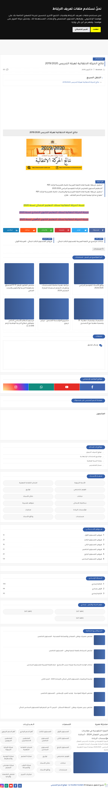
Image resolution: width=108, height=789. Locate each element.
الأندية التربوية (79, 483)
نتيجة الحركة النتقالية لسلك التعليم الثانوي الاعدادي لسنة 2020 (54, 212)
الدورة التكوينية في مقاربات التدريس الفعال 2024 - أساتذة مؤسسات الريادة (93, 734)
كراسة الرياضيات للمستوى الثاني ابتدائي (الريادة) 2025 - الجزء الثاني (66, 679)
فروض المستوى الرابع (93, 554)
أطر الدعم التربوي (8, 732)
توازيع (28, 490)
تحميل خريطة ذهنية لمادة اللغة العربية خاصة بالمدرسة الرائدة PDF (74, 185)
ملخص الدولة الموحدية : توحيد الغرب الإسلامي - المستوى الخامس (66, 693)
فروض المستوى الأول (93, 535)
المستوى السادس (45, 749)
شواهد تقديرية (28, 503)
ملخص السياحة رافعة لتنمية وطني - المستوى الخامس (70, 651)
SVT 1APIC (80, 612)
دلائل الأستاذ (28, 496)
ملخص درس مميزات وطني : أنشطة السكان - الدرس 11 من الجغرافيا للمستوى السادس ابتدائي (55, 708)
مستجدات (99, 59)
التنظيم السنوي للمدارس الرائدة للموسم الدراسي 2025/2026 (77, 189)
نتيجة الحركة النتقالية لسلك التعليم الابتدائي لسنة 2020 (54, 205)
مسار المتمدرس (95, 465)
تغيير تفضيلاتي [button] (81, 30)
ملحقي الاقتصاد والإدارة (8, 776)
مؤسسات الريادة (79, 510)
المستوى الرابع (63, 748)
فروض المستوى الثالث (93, 540)
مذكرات (28, 510)
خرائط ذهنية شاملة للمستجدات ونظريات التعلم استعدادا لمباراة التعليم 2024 (55, 288)
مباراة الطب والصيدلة (26, 767)
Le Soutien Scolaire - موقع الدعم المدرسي (67, 785)
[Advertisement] (54, 107)
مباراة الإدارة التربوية (8, 749)
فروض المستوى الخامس (92, 549)
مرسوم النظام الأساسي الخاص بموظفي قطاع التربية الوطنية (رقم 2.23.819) (19, 323)
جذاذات (80, 496)
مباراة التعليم (26, 757)
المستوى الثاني (63, 739)
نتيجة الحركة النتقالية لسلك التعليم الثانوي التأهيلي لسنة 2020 (54, 219)
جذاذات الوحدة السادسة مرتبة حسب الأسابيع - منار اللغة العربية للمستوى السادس (59, 665)
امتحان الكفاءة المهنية (28, 483)
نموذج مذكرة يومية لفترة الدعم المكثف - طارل (83, 195)
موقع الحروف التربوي (94, 452)
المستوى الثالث (45, 732)
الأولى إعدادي (97, 589)
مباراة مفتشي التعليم (8, 767)
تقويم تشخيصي (80, 490)
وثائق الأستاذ (28, 517)
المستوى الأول (63, 732)
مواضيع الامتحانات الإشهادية (91, 457)
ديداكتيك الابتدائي (79, 503)
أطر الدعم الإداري (26, 732)
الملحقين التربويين (8, 740)
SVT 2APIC (28, 612)
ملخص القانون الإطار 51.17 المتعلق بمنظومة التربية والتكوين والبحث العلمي (19, 288)
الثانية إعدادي (96, 594)
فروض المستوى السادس (92, 559)
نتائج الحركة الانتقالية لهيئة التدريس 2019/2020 (81, 82)
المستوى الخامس (45, 740)
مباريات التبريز (26, 775)
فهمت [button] (95, 30)
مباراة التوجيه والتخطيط (8, 758)
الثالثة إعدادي (96, 584)
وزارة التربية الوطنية (94, 461)
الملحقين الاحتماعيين (26, 740)
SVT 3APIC (80, 618)
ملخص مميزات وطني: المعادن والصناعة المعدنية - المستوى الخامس (65, 637)
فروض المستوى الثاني (93, 545)
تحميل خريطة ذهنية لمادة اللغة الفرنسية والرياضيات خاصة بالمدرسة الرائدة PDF (69, 192)
